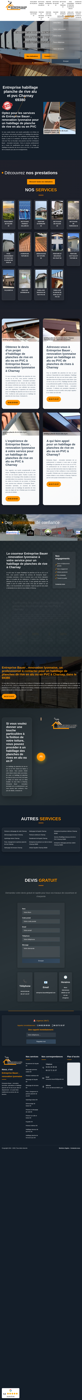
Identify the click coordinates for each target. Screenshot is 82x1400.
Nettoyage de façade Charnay (37, 831)
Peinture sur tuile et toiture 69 (48, 15)
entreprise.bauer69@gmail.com (45, 992)
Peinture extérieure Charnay (37, 835)
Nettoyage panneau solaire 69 (41, 3)
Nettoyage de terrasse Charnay (13, 847)
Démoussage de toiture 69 (33, 14)
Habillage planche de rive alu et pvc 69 (57, 293)
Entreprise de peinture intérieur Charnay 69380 (65, 832)
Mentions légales (64, 1148)
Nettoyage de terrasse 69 (63, 4)
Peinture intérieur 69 (63, 14)
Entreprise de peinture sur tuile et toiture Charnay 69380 (40, 843)
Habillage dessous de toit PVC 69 (70, 14)
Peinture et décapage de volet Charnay (15, 831)
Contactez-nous (60, 584)
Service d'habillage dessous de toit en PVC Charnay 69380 (65, 838)
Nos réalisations (32, 56)
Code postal (41, 920)
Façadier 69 (55, 13)
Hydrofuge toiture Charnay (11, 838)
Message (41, 950)
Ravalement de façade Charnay (38, 838)
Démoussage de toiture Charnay (13, 835)
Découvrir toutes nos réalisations (41, 182)
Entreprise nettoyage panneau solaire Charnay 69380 (65, 844)
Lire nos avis (10, 1396)
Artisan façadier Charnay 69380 (38, 847)
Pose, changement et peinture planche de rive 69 (70, 5)
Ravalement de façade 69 (33, 2)
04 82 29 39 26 (13, 402)
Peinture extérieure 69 (48, 3)
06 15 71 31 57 (54, 399)
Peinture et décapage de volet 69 (41, 16)
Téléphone (41, 938)
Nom (41, 911)
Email (41, 929)
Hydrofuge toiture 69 (78, 2)
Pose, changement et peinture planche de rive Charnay (15, 843)
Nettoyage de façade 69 (56, 3)
